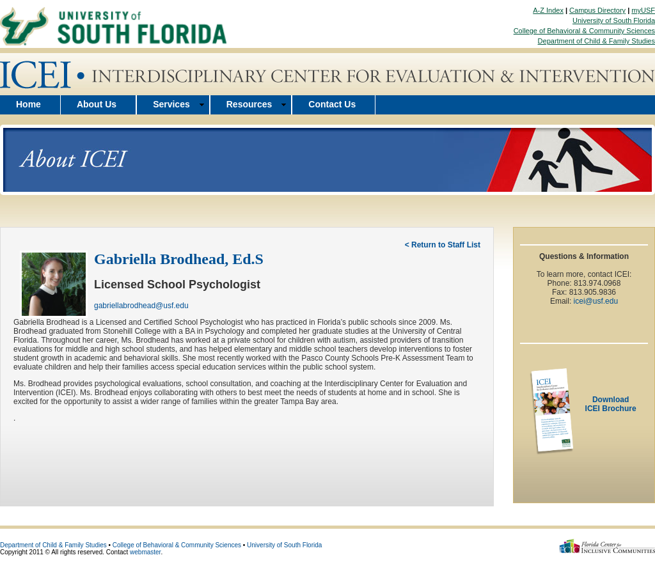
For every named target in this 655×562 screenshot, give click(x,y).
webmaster (145, 552)
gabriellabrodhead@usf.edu (141, 305)
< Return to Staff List (442, 244)
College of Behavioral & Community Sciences (584, 31)
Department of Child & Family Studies (596, 41)
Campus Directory (597, 10)
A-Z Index (548, 10)
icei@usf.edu (596, 301)
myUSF (643, 10)
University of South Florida (613, 20)
